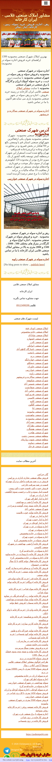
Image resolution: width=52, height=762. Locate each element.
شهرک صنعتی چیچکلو (37, 363)
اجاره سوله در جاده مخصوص (34, 533)
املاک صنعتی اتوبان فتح (37, 328)
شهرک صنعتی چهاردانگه (36, 359)
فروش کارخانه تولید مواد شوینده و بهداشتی (27, 599)
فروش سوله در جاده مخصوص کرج (31, 540)
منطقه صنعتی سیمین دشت (35, 436)
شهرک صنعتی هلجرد (38, 432)
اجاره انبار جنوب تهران (37, 519)
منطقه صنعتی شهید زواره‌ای (34, 439)
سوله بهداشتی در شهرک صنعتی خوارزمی (28, 682)
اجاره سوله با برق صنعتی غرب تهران (30, 714)
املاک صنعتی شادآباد (38, 335)
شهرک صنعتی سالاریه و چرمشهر (32, 377)
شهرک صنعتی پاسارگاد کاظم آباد (32, 349)
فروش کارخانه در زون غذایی (34, 717)
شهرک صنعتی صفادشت (36, 387)
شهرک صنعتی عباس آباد (36, 391)
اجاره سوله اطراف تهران (35, 679)
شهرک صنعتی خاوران (37, 366)
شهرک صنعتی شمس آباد (36, 384)
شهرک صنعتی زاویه (38, 373)
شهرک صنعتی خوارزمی (36, 370)
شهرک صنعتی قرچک (38, 446)
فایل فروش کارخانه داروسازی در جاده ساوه (27, 554)
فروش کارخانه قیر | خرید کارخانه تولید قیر (28, 578)
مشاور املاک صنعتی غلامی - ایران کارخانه (26, 17)
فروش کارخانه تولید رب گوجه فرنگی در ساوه (26, 596)
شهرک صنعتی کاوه (39, 401)
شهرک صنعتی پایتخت (38, 352)
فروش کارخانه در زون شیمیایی (33, 721)
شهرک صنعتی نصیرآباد (37, 422)
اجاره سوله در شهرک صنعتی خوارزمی (28, 178)
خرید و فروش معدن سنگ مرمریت (31, 648)
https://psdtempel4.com (37, 734)
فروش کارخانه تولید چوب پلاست (32, 512)
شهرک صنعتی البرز (39, 342)
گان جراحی (42, 474)
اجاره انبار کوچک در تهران (35, 523)
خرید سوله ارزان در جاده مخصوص (31, 675)
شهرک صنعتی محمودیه (37, 418)
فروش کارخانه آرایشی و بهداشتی (32, 502)
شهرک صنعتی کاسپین (37, 398)
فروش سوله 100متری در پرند (34, 658)
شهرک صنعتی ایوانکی (37, 345)
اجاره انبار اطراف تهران (36, 498)
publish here (37, 264)
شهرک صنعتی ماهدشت (37, 415)
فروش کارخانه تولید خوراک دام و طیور (29, 630)
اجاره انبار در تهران (39, 516)
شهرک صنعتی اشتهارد (37, 339)
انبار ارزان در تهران (39, 495)
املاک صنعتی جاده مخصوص (34, 332)
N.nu (28, 760)
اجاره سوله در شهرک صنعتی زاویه (30, 259)
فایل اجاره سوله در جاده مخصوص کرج (29, 557)
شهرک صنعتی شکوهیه (37, 380)
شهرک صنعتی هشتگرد (37, 429)
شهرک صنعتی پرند (39, 356)
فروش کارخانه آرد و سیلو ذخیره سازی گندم (27, 568)
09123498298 (22, 305)
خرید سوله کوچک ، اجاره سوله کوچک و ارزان (26, 689)
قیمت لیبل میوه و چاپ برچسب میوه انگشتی (26, 491)
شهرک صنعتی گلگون (38, 405)
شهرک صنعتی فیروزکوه (36, 394)
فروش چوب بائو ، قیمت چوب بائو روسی (28, 488)
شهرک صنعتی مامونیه (37, 411)
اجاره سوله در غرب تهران (35, 526)
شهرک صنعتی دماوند (38, 443)
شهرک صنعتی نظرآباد (37, 425)
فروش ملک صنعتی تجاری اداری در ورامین (28, 478)
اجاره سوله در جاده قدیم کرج (34, 550)
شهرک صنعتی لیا (40, 408)
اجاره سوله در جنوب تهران (35, 537)
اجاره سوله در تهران (38, 530)
